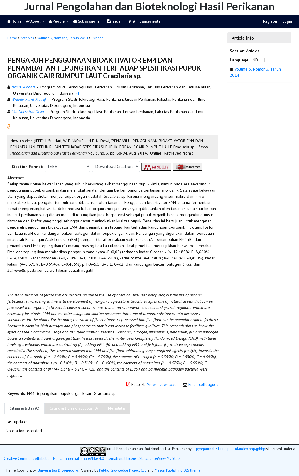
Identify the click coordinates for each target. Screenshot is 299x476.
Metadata (116, 408)
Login (287, 21)
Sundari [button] (98, 38)
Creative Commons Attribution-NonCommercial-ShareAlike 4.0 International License (71, 458)
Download (168, 384)
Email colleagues (203, 384)
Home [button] (12, 38)
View (151, 384)
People (57, 21)
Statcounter (148, 458)
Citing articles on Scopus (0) (74, 408)
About (34, 21)
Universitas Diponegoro (58, 470)
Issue (114, 21)
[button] (8, 126)
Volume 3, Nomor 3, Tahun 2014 (62, 38)
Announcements (144, 21)
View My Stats (169, 458)
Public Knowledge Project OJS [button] (123, 470)
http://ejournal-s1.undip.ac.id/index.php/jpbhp (228, 449)
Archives (27, 38)
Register (270, 21)
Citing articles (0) (24, 408)
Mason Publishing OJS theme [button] (178, 470)
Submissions (86, 21)
